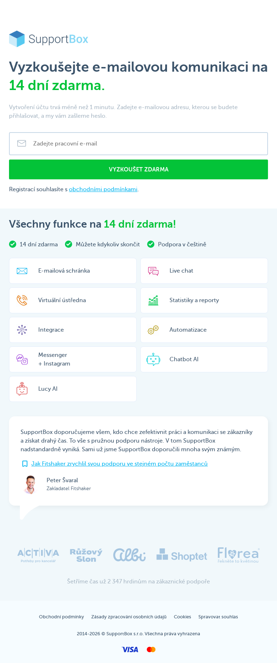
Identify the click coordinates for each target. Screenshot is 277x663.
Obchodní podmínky (61, 616)
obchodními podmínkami (103, 189)
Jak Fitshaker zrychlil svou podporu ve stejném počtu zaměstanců (119, 464)
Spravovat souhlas (218, 616)
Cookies (182, 616)
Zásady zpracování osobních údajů (129, 616)
